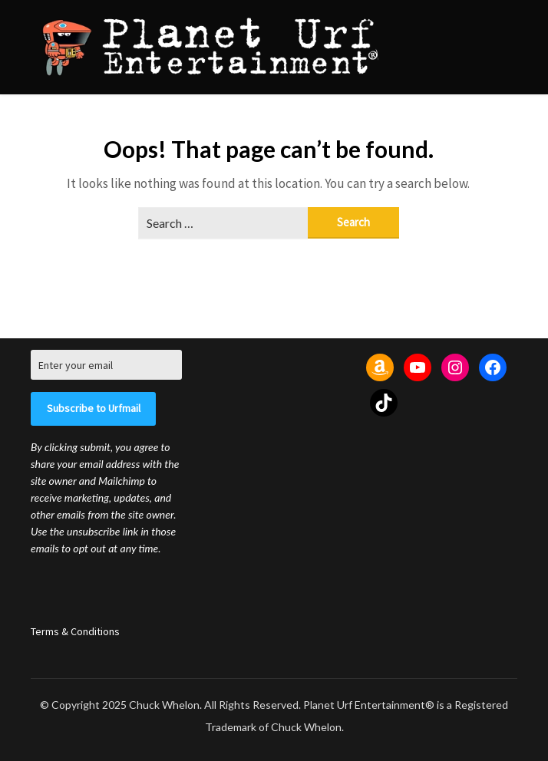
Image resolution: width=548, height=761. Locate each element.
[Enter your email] (106, 365)
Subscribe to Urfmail (93, 408)
